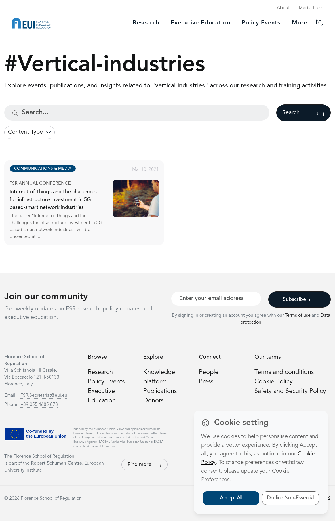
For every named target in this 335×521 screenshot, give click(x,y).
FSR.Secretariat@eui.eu (43, 395)
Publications (160, 391)
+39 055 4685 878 (39, 404)
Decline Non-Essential (290, 498)
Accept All (231, 498)
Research (146, 23)
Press (206, 382)
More (299, 23)
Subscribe (299, 299)
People (208, 372)
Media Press (311, 8)
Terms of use (298, 315)
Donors (153, 401)
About (283, 8)
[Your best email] (216, 298)
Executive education (200, 23)
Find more (144, 464)
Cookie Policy (273, 382)
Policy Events (261, 23)
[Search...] (136, 113)
